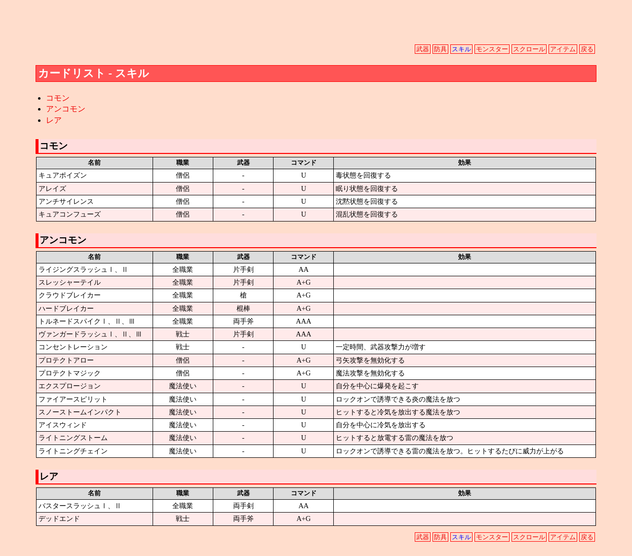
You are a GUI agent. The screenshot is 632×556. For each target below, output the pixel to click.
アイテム (563, 49)
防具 (440, 49)
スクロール (529, 49)
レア (54, 120)
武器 (422, 49)
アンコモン (65, 109)
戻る (587, 49)
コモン (58, 98)
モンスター (492, 49)
